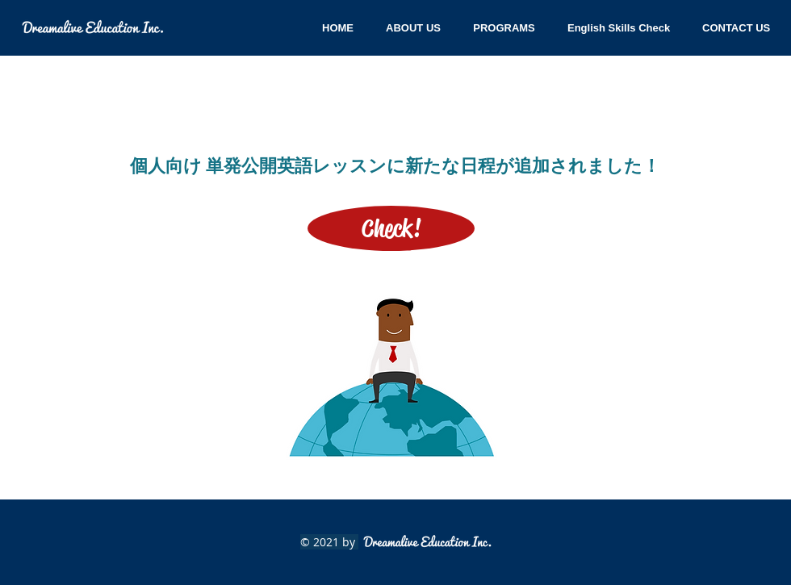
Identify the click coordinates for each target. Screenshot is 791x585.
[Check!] (391, 228)
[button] (736, 28)
